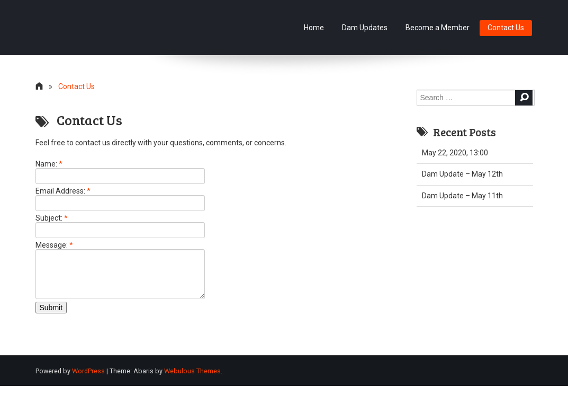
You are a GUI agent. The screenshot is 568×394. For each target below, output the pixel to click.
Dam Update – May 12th (462, 174)
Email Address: (63, 191)
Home (314, 27)
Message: (54, 245)
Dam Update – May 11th (462, 195)
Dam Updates (364, 27)
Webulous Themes (192, 379)
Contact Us (506, 27)
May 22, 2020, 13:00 (455, 152)
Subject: (51, 218)
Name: (48, 164)
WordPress (88, 379)
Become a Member (437, 27)
